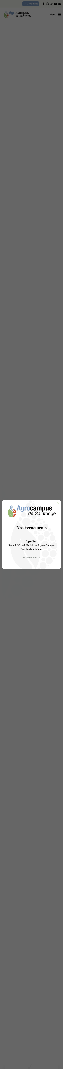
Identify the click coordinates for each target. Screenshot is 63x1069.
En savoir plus (29, 557)
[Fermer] (58, 502)
